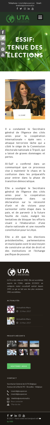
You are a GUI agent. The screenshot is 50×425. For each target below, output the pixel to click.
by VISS (10, 421)
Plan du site (13, 404)
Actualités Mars (23, 307)
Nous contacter (15, 401)
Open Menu (40, 17)
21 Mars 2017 (25, 311)
